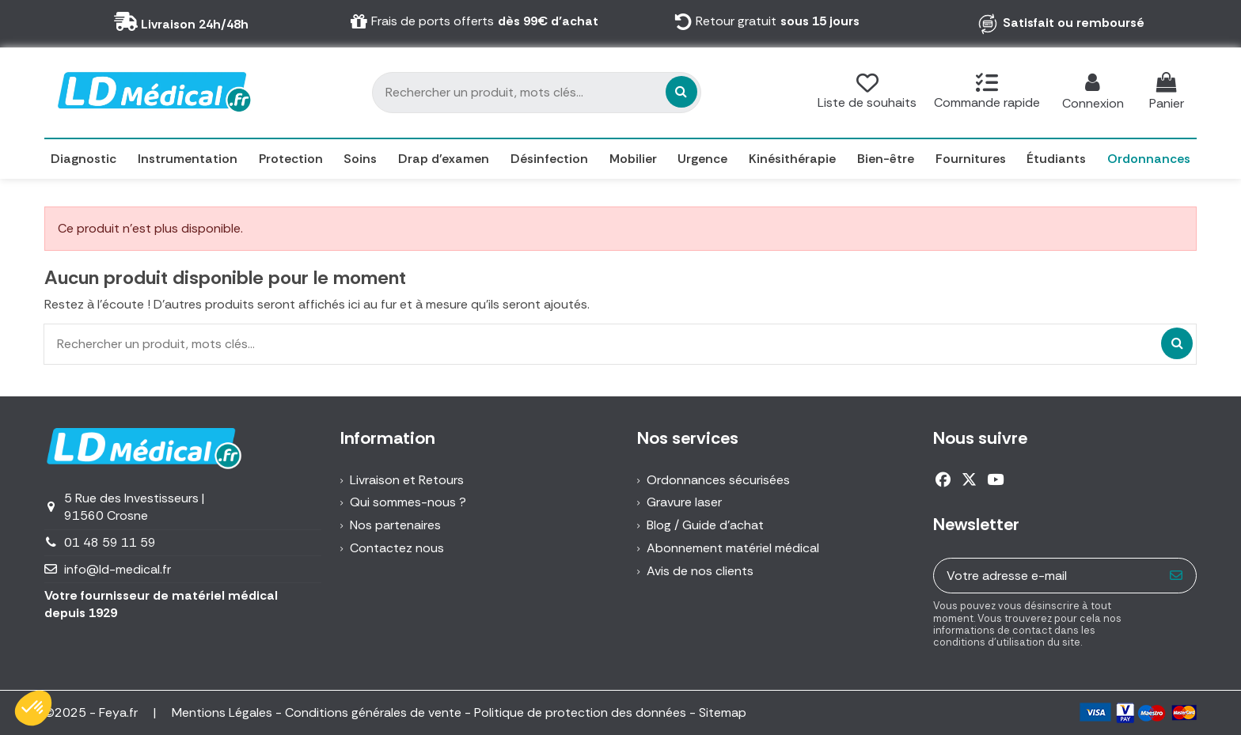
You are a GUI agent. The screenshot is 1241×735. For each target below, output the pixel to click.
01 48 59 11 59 (110, 542)
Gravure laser (684, 502)
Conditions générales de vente (373, 712)
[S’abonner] (1176, 576)
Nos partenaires (395, 525)
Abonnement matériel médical (733, 548)
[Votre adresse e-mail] (1046, 576)
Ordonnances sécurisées (718, 480)
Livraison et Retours (407, 480)
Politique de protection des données (580, 712)
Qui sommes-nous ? (408, 502)
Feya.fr (120, 712)
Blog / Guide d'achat (705, 525)
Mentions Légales (222, 712)
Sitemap (722, 712)
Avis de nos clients (700, 571)
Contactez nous (397, 548)
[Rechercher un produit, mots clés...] (681, 92)
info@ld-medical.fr (117, 569)
